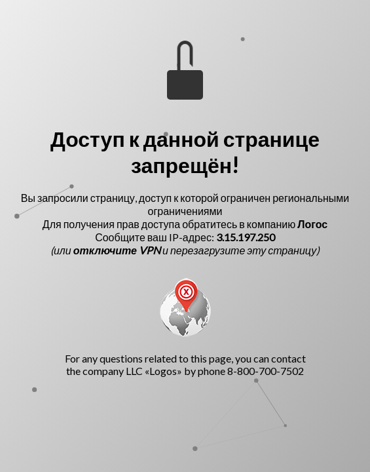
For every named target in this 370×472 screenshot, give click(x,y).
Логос (312, 224)
